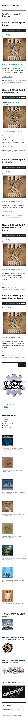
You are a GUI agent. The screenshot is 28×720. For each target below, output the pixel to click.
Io (18, 64)
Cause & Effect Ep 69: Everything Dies (13, 91)
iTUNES (6, 421)
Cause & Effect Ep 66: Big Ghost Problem (13, 297)
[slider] (12, 30)
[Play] (4, 30)
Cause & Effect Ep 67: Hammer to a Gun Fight (13, 228)
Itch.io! (6, 406)
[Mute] (19, 30)
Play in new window (13, 35)
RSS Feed (6, 419)
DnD (13, 82)
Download (5, 37)
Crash (4, 64)
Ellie (15, 64)
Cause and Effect (8, 82)
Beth (12, 64)
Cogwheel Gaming (10, 5)
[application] (14, 30)
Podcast (21, 80)
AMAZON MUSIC (8, 423)
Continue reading (7, 76)
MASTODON (7, 427)
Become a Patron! (9, 404)
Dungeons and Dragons (19, 289)
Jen (22, 64)
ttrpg (24, 80)
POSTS (6, 425)
